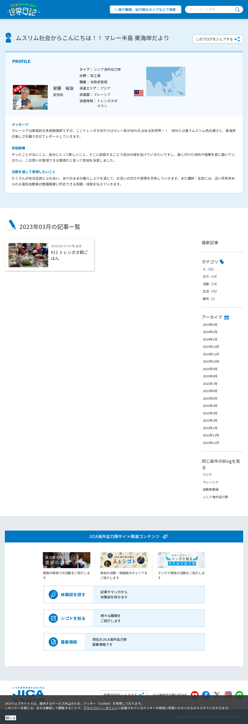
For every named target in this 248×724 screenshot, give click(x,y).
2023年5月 (210, 398)
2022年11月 (211, 442)
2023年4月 (210, 405)
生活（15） (211, 291)
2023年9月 (210, 368)
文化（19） (211, 276)
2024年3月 (210, 324)
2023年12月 (211, 346)
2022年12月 (211, 435)
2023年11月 (211, 354)
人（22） (209, 269)
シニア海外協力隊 (215, 497)
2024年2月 (210, 331)
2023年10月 (211, 361)
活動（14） (211, 284)
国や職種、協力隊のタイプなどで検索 (147, 9)
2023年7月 (210, 383)
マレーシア (210, 482)
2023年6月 (210, 391)
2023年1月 (210, 428)
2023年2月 (210, 420)
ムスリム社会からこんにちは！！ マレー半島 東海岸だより (92, 37)
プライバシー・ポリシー (100, 708)
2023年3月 (210, 413)
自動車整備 (210, 489)
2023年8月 (210, 376)
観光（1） (210, 298)
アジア (207, 474)
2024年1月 (210, 339)
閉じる (11, 718)
